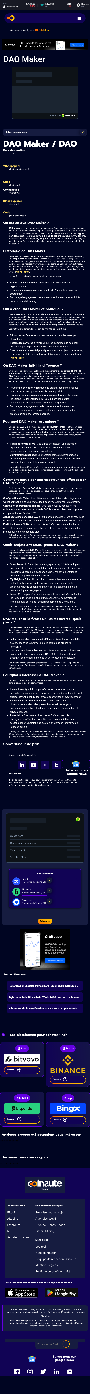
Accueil (14, 30)
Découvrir (14, 1070)
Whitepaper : (11, 166)
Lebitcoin (41, 1246)
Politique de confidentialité (52, 1271)
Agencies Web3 (45, 1218)
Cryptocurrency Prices (50, 1225)
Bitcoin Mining (44, 1231)
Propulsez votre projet (50, 1212)
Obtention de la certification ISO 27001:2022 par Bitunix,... (44, 1008)
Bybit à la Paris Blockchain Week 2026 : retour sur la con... (44, 997)
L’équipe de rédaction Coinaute (55, 1259)
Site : (6, 181)
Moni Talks (22, 271)
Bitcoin (11, 1212)
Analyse (27, 30)
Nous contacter (45, 1252)
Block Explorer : (13, 201)
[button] (82, 132)
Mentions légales (46, 1265)
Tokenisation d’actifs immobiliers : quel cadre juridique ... (43, 986)
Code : (7, 212)
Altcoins (12, 1218)
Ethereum (13, 1225)
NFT (10, 1231)
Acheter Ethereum (19, 1237)
